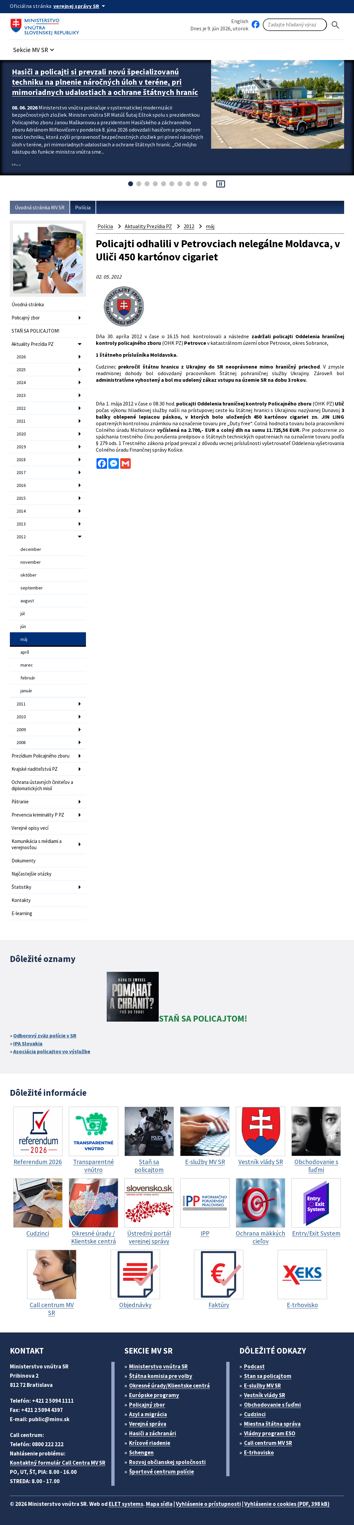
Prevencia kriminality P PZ (38, 815)
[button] (34, 48)
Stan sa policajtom (267, 1376)
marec (26, 665)
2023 (21, 395)
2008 (21, 742)
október (28, 575)
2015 (21, 498)
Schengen (141, 1452)
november (30, 562)
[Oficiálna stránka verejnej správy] (80, 6)
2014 (21, 511)
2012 (21, 537)
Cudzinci (255, 1414)
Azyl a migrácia (148, 1414)
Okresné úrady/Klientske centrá (169, 1385)
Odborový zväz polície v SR (44, 1035)
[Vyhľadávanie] (295, 24)
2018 (21, 460)
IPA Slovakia (27, 1043)
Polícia (83, 207)
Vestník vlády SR (264, 1395)
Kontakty (21, 900)
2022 (21, 408)
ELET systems (126, 1504)
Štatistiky (21, 887)
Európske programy (154, 1395)
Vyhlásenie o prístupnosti (208, 1504)
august (27, 601)
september (31, 588)
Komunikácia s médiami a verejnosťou (37, 844)
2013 (21, 524)
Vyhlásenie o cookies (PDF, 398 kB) (287, 1504)
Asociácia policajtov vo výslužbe (51, 1051)
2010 (21, 717)
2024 (21, 382)
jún (23, 626)
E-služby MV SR (262, 1385)
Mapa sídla (159, 1504)
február (27, 678)
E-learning (22, 913)
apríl (24, 652)
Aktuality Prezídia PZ (33, 344)
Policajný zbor (26, 317)
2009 (21, 730)
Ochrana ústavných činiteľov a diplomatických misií (42, 785)
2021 (21, 421)
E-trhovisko (259, 1452)
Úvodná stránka (28, 304)
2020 (21, 434)
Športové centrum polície (161, 1471)
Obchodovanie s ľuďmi (272, 1404)
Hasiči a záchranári (152, 1433)
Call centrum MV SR (268, 1443)
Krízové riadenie (149, 1443)
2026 (21, 357)
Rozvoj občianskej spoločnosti (167, 1462)
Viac (16, 165)
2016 (21, 485)
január (26, 691)
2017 (21, 472)
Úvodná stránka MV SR (40, 207)
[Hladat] (335, 25)
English (239, 21)
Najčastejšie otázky (31, 874)
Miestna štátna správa (272, 1423)
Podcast (254, 1366)
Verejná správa (147, 1423)
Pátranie (20, 801)
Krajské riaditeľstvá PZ (35, 769)
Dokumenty (24, 860)
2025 (21, 370)
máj (23, 639)
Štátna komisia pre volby (160, 1376)
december (30, 549)
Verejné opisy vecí (30, 828)
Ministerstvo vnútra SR (158, 1366)
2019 (21, 447)
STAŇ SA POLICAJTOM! (35, 331)
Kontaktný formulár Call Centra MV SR (57, 1462)
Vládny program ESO (269, 1433)
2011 (21, 704)
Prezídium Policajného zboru (40, 756)
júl (22, 613)
